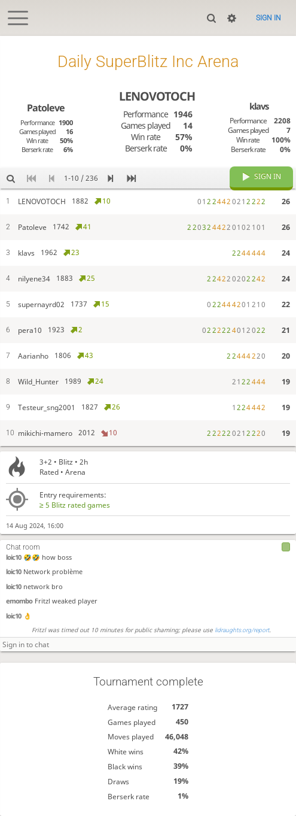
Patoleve (46, 107)
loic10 (13, 557)
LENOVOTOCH (157, 96)
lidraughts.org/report (242, 630)
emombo (19, 600)
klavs (258, 106)
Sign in (268, 18)
